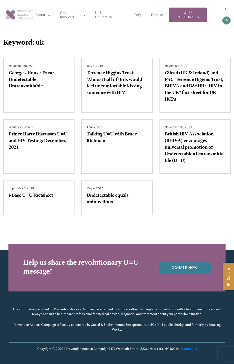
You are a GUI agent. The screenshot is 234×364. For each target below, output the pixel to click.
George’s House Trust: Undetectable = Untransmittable (31, 80)
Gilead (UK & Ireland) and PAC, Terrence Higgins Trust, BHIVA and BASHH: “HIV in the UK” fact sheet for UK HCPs (194, 86)
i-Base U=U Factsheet (31, 196)
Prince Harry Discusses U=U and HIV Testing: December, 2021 (38, 141)
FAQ (137, 15)
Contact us (189, 349)
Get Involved (67, 15)
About (40, 15)
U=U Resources (188, 15)
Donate (157, 15)
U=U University (103, 15)
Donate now (185, 267)
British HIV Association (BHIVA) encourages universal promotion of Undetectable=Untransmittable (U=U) (194, 147)
